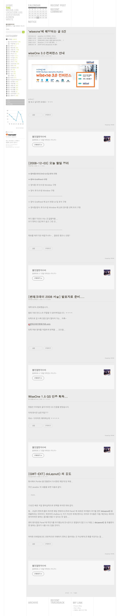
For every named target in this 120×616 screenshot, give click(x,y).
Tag (14, 8)
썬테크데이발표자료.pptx (39, 324)
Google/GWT (32, 476)
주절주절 (30, 166)
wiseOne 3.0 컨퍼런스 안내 (46, 36)
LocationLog (14, 12)
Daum (10, 146)
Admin (14, 17)
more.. (33, 495)
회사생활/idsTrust (33, 399)
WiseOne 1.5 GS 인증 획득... (47, 42)
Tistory (17, 147)
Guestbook (14, 15)
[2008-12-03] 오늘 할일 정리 (47, 38)
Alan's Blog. (77, 608)
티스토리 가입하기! (11, 137)
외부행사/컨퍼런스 (33, 299)
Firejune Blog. (78, 606)
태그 (7, 140)
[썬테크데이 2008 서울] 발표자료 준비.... (50, 40)
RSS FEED (10, 132)
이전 (67, 593)
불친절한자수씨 (10, 24)
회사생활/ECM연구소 (34, 56)
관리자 (11, 142)
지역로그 (17, 140)
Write (14, 19)
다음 (75, 593)
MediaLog (14, 10)
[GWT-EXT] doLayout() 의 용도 (47, 44)
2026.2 (37, 7)
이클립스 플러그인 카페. (80, 610)
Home (14, 5)
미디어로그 (11, 140)
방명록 (7, 142)
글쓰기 (15, 142)
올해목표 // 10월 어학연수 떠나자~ (44, 140)
